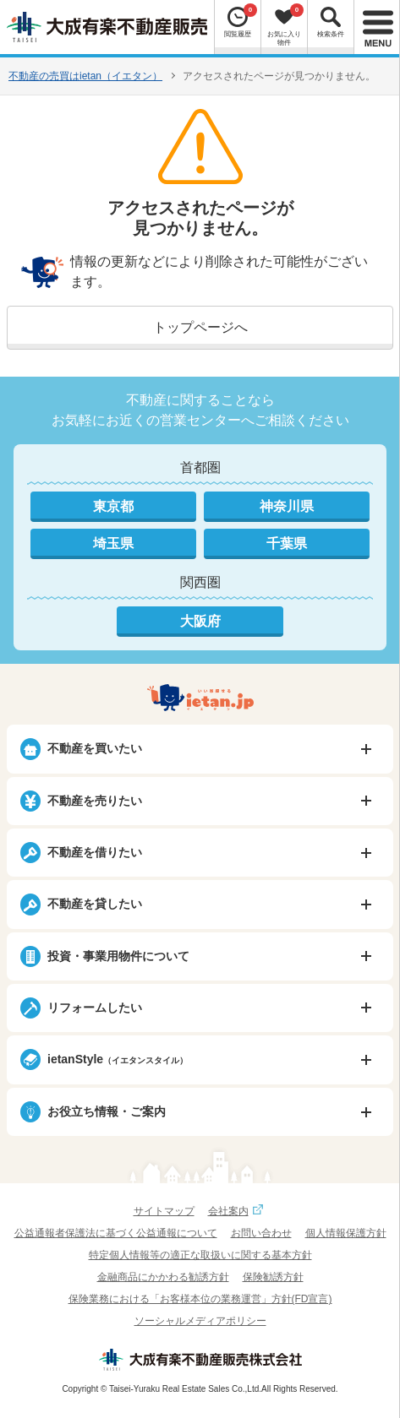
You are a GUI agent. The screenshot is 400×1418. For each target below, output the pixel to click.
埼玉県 (113, 543)
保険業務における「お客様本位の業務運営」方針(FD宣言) (200, 1299)
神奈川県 (287, 506)
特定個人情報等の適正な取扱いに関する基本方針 (200, 1255)
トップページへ (200, 327)
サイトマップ (164, 1211)
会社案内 (237, 1211)
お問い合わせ (261, 1233)
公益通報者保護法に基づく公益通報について (115, 1233)
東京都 (113, 506)
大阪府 (200, 621)
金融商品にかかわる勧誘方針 (163, 1277)
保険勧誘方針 (273, 1277)
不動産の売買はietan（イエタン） (85, 76)
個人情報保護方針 (345, 1233)
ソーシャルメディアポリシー (200, 1321)
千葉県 (286, 543)
